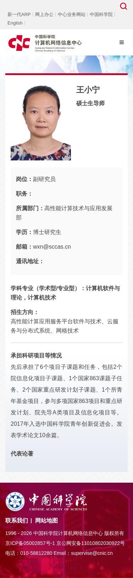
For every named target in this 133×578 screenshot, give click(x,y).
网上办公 (44, 14)
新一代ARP (19, 14)
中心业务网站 (71, 14)
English (15, 23)
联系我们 (16, 521)
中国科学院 (101, 14)
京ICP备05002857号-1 (30, 543)
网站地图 (46, 521)
